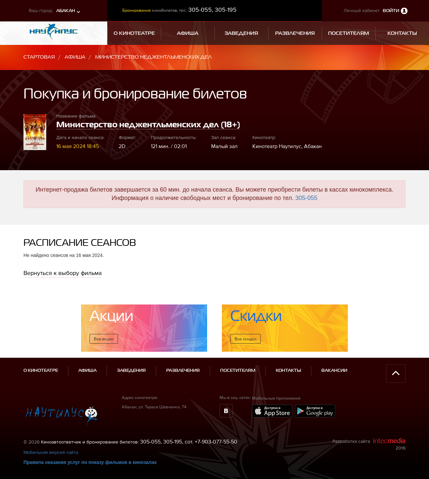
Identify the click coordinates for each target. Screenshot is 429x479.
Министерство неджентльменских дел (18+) (148, 125)
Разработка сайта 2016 (369, 444)
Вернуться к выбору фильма (62, 272)
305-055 (306, 198)
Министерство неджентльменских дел (153, 57)
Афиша (75, 57)
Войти (391, 11)
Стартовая (39, 57)
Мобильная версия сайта (50, 452)
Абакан (65, 11)
